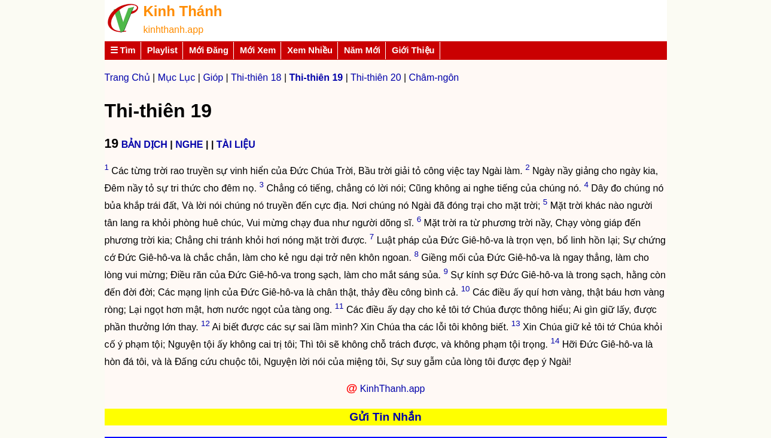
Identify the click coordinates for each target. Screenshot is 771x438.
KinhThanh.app (392, 389)
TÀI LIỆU (236, 144)
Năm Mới (362, 50)
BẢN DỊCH (144, 144)
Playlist (162, 50)
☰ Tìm (123, 50)
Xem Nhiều (310, 50)
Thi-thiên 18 (256, 77)
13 (515, 323)
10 (465, 288)
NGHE (189, 144)
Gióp (213, 77)
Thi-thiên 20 (376, 77)
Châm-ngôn (434, 77)
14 (555, 340)
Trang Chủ (127, 77)
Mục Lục (177, 77)
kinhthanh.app (174, 30)
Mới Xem (258, 50)
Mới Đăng (208, 50)
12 (205, 323)
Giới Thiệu (413, 50)
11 (339, 306)
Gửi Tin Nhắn (385, 416)
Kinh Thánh (183, 11)
